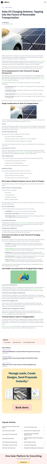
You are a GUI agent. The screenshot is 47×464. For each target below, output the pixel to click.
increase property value (22, 222)
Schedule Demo (23, 462)
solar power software (9, 326)
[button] (45, 2)
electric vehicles (41, 61)
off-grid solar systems (37, 289)
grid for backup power (21, 152)
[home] (5, 2)
